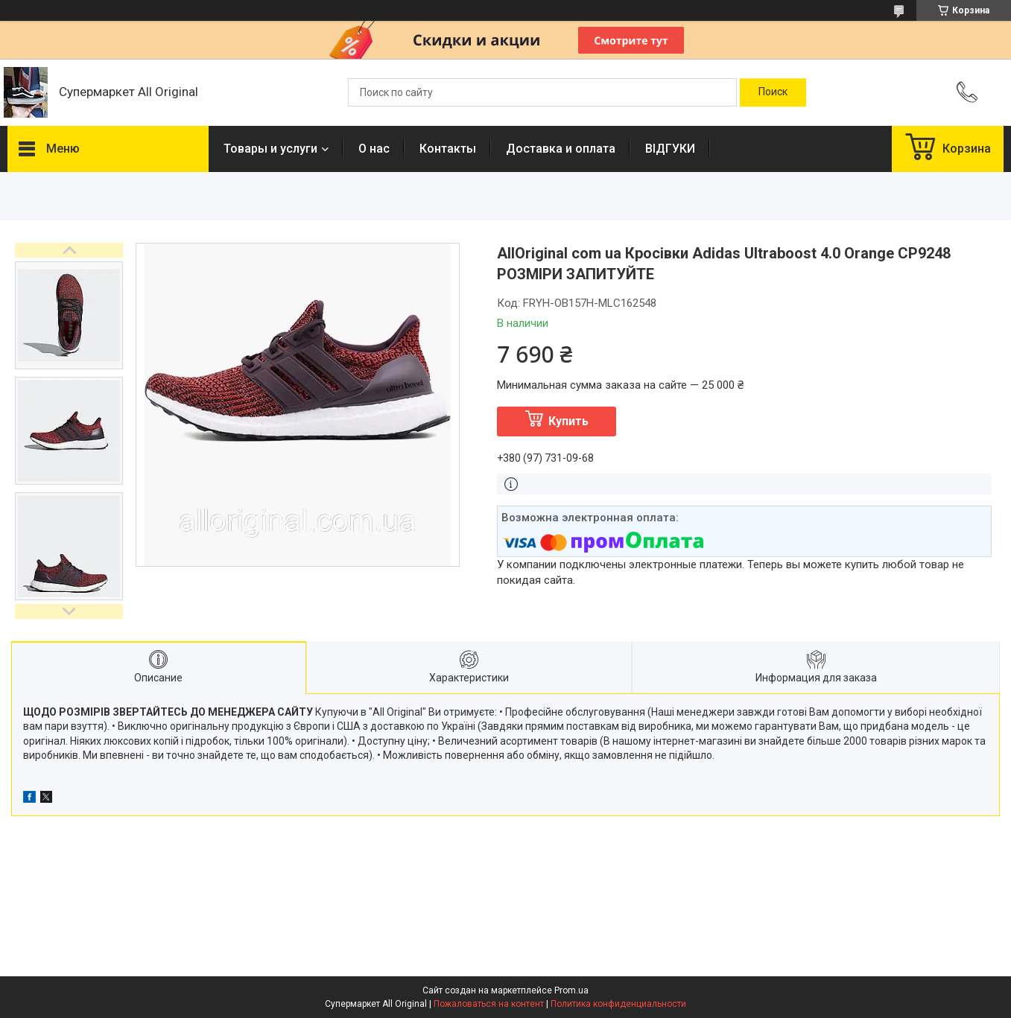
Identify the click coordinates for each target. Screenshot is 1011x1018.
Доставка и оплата (560, 148)
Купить (568, 421)
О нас (374, 148)
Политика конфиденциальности (618, 1004)
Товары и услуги (270, 148)
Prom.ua (571, 990)
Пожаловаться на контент (489, 1004)
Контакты (447, 148)
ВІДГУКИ (670, 148)
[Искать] (773, 92)
